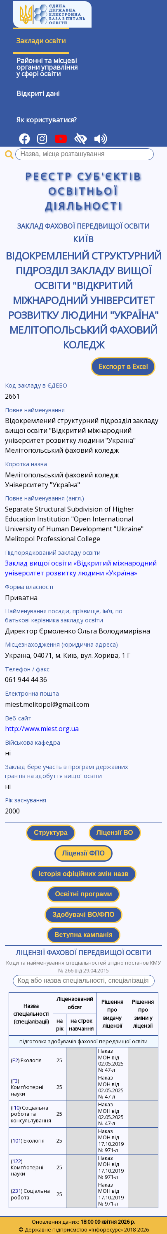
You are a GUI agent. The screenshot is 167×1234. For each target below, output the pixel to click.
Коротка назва (26, 464)
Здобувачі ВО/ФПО (83, 914)
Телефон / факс (27, 669)
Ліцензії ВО (114, 832)
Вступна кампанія (83, 934)
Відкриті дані (37, 93)
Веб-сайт (18, 718)
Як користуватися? (46, 119)
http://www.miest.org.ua (42, 728)
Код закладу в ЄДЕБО (36, 385)
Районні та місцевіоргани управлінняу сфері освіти (47, 67)
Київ (83, 239)
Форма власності (29, 587)
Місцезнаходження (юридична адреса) (61, 644)
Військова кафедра (32, 742)
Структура (50, 832)
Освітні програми (83, 893)
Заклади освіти (41, 40)
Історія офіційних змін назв (83, 873)
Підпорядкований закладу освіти (53, 552)
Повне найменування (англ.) (44, 498)
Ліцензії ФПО (83, 853)
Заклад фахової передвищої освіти (83, 226)
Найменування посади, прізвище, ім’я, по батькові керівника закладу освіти (63, 615)
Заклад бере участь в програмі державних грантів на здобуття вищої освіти (66, 771)
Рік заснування (25, 800)
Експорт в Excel (123, 366)
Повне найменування (35, 410)
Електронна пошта (32, 693)
